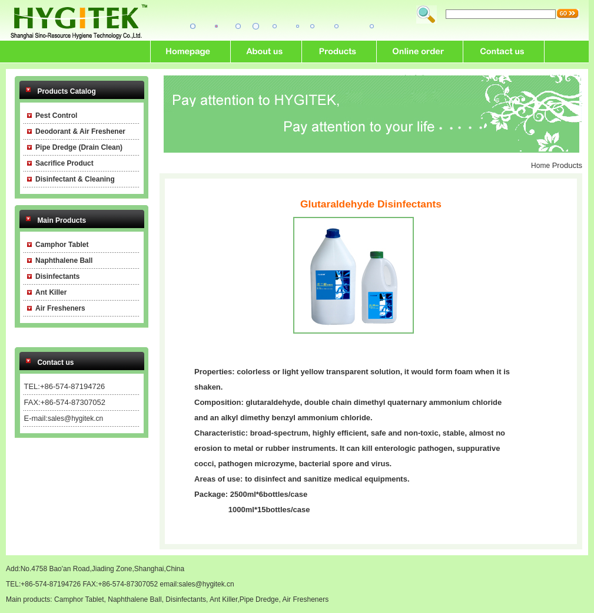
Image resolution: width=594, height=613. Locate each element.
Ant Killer (223, 599)
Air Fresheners (305, 599)
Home (540, 166)
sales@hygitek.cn (75, 418)
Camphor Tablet (79, 599)
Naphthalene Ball (134, 599)
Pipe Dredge (259, 599)
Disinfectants (185, 599)
